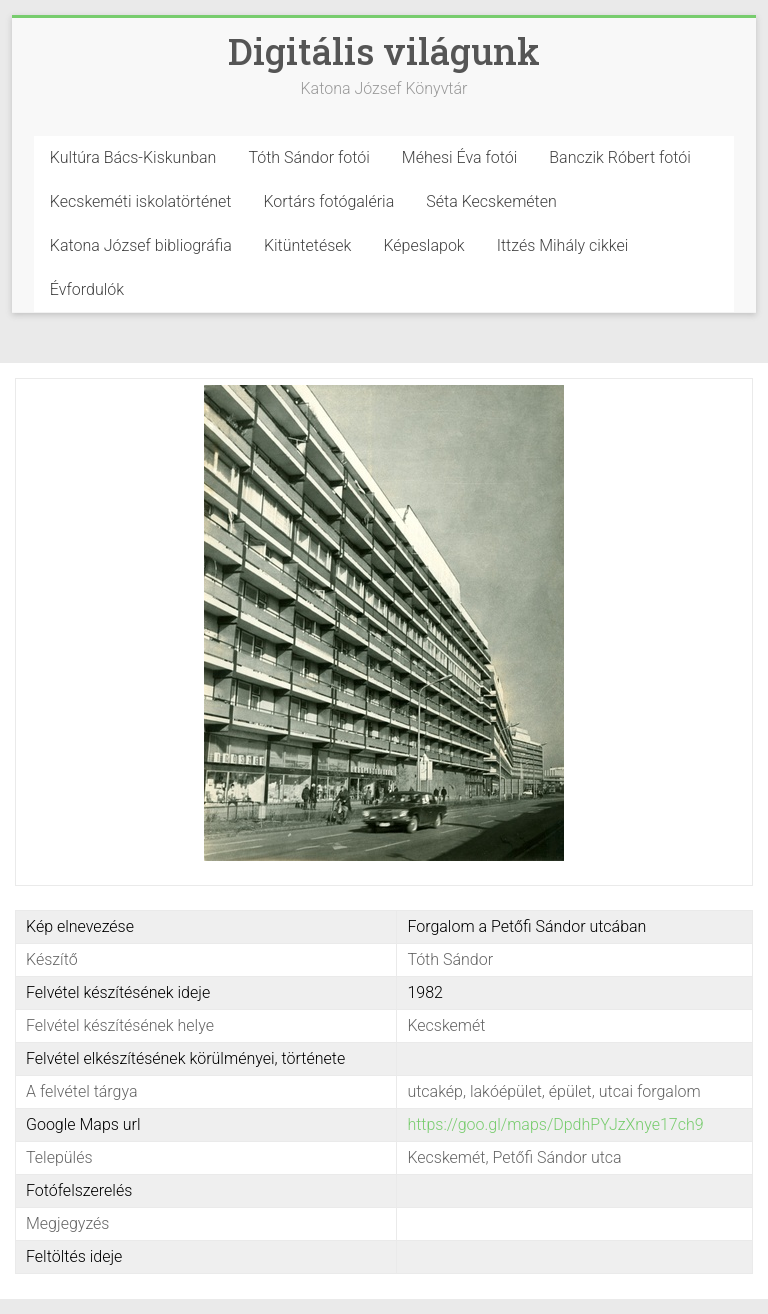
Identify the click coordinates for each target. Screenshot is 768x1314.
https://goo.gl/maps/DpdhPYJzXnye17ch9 (555, 1124)
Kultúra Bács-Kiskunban (133, 157)
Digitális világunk (384, 51)
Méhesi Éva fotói (460, 157)
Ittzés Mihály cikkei (563, 245)
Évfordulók (87, 289)
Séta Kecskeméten (491, 201)
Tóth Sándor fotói (308, 157)
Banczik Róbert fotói (619, 157)
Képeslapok (423, 245)
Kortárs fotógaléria (328, 201)
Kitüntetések (308, 245)
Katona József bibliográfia (141, 245)
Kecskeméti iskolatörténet (141, 201)
